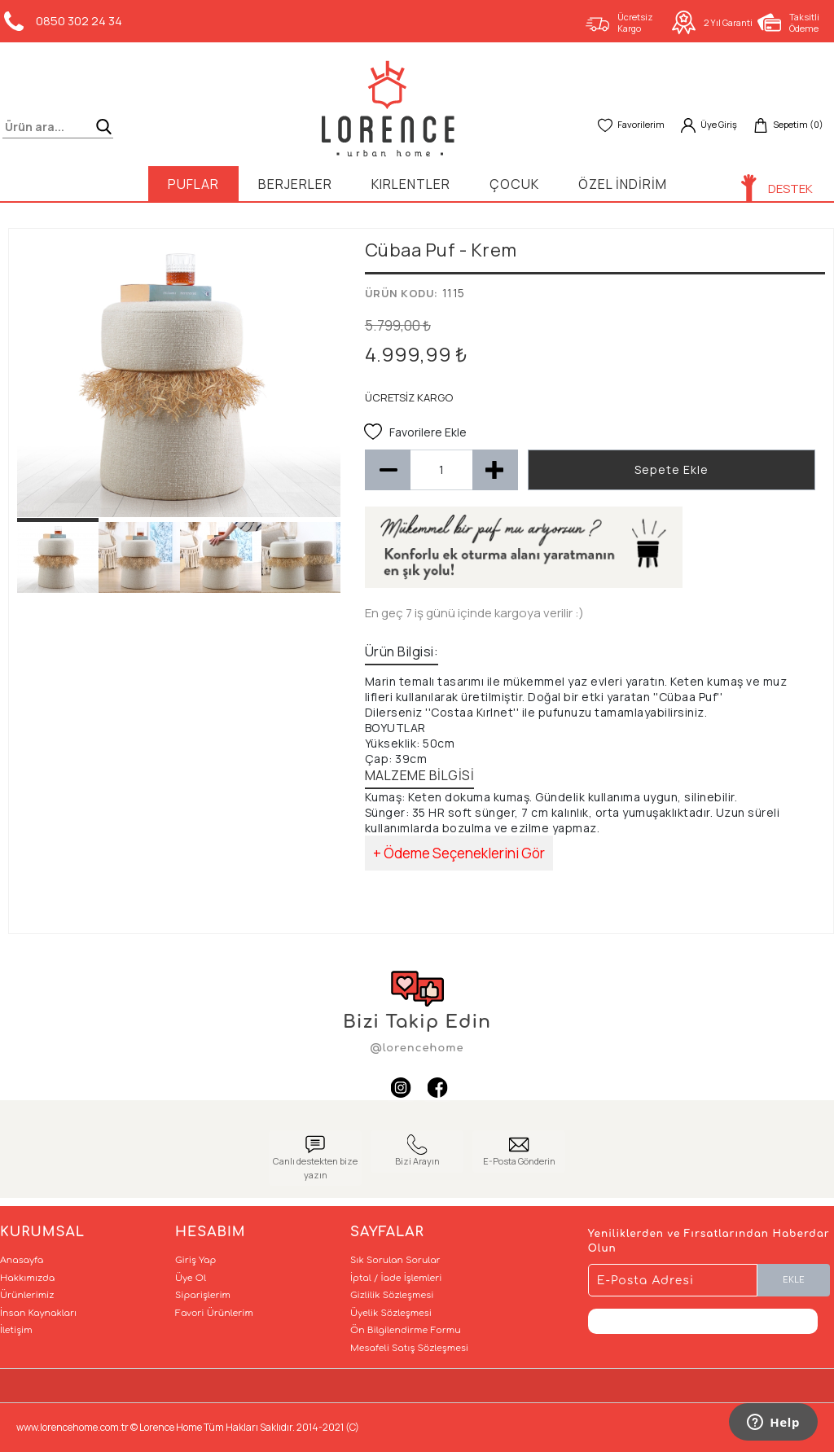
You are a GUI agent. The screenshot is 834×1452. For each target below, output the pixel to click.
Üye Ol (190, 1278)
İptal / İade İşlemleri (395, 1278)
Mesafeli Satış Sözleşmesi (409, 1348)
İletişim (16, 1330)
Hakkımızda (27, 1278)
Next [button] (316, 385)
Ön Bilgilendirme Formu (405, 1330)
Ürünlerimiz (27, 1295)
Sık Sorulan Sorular (395, 1260)
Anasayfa (21, 1260)
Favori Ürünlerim (214, 1313)
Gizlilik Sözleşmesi (391, 1295)
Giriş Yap (195, 1260)
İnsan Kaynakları (38, 1313)
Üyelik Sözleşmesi (391, 1313)
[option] (178, 377)
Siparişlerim (202, 1295)
